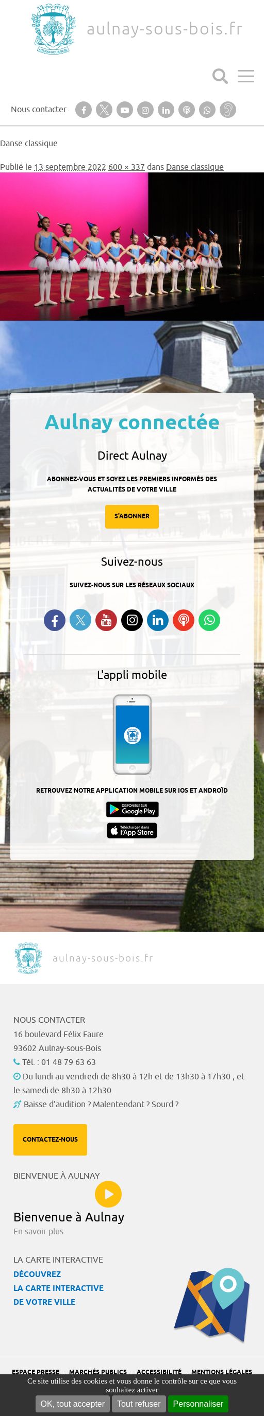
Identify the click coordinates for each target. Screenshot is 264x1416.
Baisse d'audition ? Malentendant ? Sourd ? (101, 1104)
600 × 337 (126, 167)
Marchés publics (98, 1372)
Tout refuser (138, 1404)
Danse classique (195, 167)
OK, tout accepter (73, 1404)
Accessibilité (159, 1372)
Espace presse (35, 1372)
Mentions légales (221, 1372)
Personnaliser (198, 1404)
